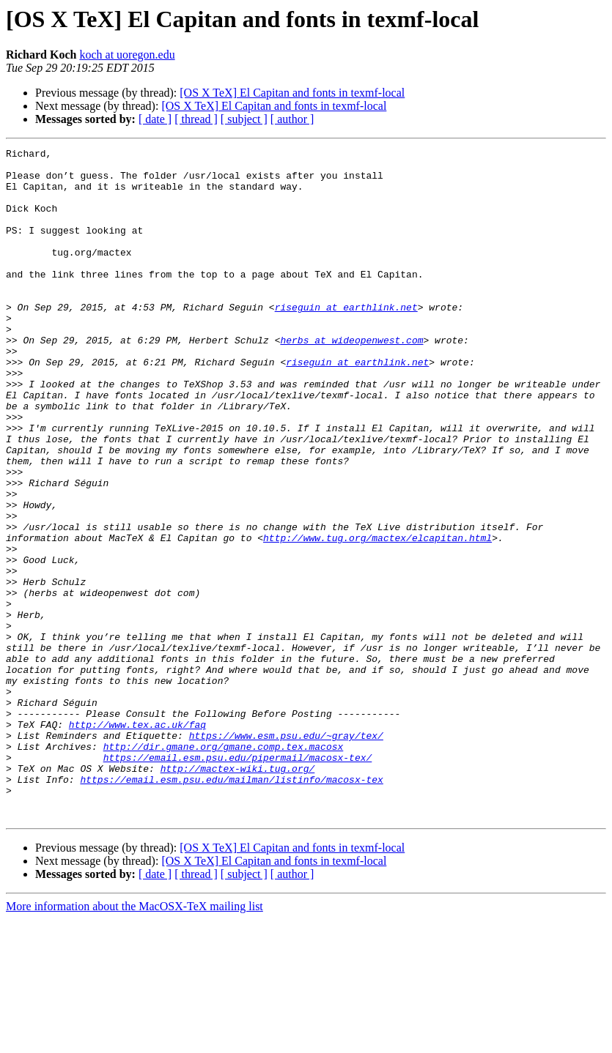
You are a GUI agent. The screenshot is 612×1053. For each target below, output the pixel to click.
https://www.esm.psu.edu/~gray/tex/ (286, 853)
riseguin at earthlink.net (346, 339)
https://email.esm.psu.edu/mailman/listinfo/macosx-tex (231, 906)
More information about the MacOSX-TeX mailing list (134, 1040)
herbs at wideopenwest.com (351, 379)
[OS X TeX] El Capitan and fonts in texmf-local (292, 92)
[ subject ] (244, 119)
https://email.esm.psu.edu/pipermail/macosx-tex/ (237, 880)
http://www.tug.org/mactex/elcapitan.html (377, 616)
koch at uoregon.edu (126, 54)
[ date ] (155, 119)
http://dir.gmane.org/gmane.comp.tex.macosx (223, 867)
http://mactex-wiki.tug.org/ (238, 893)
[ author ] (292, 119)
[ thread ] (196, 119)
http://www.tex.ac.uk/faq (137, 840)
